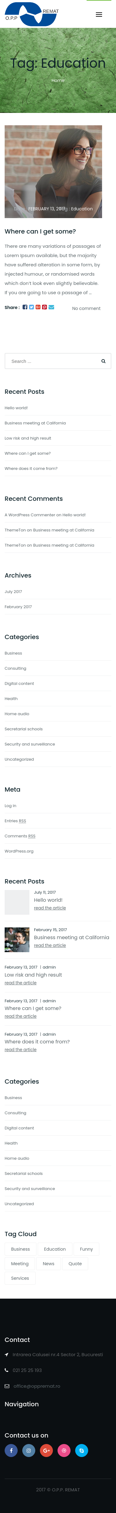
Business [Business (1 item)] (20, 1249)
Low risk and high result (28, 438)
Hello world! (16, 408)
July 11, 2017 (45, 892)
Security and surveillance (30, 744)
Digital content (19, 683)
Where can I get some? (40, 231)
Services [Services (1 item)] (20, 1278)
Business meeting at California (35, 423)
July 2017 (13, 592)
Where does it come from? (31, 468)
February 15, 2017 (50, 930)
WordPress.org (19, 851)
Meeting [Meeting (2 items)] (19, 1264)
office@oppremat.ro (37, 1386)
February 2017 (18, 607)
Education (82, 209)
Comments (20, 836)
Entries (15, 821)
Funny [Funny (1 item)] (86, 1249)
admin (49, 967)
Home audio (17, 714)
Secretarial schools (24, 729)
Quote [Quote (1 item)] (75, 1264)
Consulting (15, 668)
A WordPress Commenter (30, 515)
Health (11, 699)
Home (58, 80)
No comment (86, 308)
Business (13, 653)
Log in (10, 806)
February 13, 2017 (46, 209)
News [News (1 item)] (48, 1264)
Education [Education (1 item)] (55, 1249)
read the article (50, 908)
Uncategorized (19, 759)
